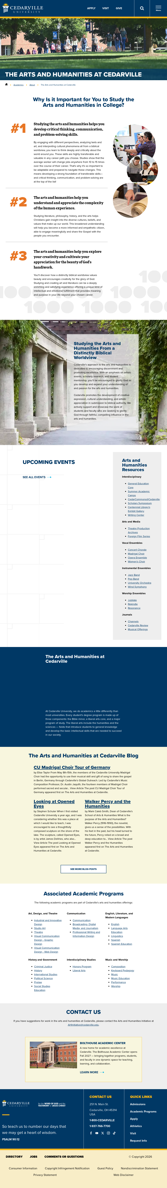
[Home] (6, 84)
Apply (91, 8)
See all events (34, 477)
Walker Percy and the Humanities (108, 804)
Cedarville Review (138, 625)
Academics (19, 84)
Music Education (120, 978)
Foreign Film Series (139, 536)
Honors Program (82, 966)
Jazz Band (134, 575)
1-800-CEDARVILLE (102, 1120)
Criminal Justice (43, 966)
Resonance (134, 608)
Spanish (115, 940)
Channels (133, 621)
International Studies (45, 974)
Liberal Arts (79, 970)
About (32, 84)
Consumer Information (23, 1168)
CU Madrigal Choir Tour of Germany (72, 767)
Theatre (38, 932)
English (115, 924)
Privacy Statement (45, 1175)
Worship (115, 986)
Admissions (137, 1104)
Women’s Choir (136, 561)
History (38, 970)
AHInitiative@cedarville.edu (83, 1025)
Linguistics (117, 936)
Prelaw (38, 982)
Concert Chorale (137, 550)
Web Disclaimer (124, 1175)
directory (14, 1156)
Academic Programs (143, 1111)
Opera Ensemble (137, 558)
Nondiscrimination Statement (139, 1168)
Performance (118, 982)
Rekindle (133, 604)
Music (114, 974)
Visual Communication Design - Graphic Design (47, 940)
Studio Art (39, 928)
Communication (82, 920)
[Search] (142, 8)
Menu (158, 8)
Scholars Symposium (140, 503)
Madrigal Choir (136, 554)
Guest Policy (105, 1168)
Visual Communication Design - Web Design (47, 950)
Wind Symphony (137, 587)
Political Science (43, 978)
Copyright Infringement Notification (67, 1168)
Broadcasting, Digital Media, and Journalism (85, 926)
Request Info (138, 1140)
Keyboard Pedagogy (122, 970)
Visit (105, 8)
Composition (118, 966)
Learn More (89, 1072)
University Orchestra (139, 583)
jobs (33, 1156)
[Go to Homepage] (23, 12)
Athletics (136, 1126)
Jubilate (132, 600)
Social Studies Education (42, 988)
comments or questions (64, 1156)
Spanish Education (121, 944)
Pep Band (133, 579)
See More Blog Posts (83, 869)
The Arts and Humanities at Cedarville (58, 84)
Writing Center (136, 515)
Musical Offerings (138, 629)
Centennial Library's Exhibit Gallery (139, 509)
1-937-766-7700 (100, 1126)
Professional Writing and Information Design (86, 934)
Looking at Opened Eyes (54, 804)
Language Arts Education (119, 930)
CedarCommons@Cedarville (144, 499)
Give (119, 8)
